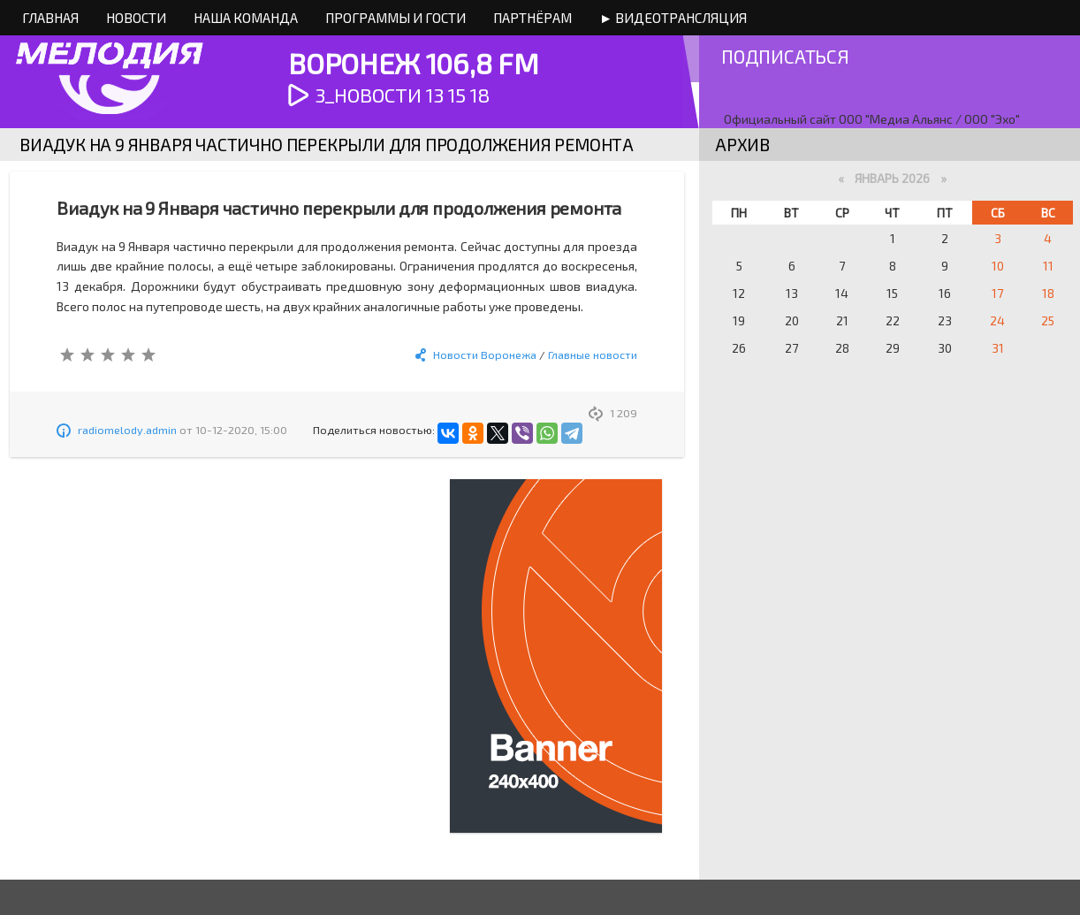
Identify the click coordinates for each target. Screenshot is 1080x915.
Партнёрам (532, 18)
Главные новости (592, 354)
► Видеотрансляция (673, 18)
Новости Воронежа (484, 354)
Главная (50, 18)
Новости (136, 18)
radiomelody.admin (127, 430)
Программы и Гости (395, 18)
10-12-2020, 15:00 (241, 430)
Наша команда (246, 18)
